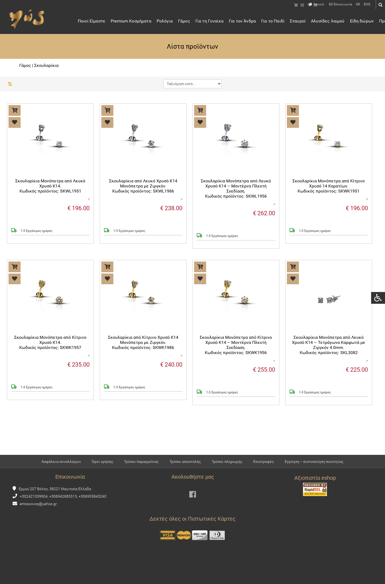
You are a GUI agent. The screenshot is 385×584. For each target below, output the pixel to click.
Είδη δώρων (368, 21)
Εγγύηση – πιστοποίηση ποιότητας (314, 470)
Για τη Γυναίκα (215, 21)
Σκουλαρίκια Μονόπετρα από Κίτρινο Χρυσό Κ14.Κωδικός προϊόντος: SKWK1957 (50, 343)
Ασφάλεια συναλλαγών (61, 470)
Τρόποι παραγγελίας (141, 470)
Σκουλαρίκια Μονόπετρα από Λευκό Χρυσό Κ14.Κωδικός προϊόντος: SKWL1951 (50, 186)
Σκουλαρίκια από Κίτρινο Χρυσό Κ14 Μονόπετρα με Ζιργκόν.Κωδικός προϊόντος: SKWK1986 (143, 343)
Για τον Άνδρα (248, 21)
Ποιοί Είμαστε (97, 21)
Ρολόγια (171, 21)
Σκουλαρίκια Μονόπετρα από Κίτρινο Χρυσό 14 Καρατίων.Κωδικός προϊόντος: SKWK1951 (328, 186)
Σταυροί (303, 21)
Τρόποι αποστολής (185, 470)
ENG (367, 4)
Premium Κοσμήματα (137, 21)
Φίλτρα (21, 84)
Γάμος (190, 21)
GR (358, 4)
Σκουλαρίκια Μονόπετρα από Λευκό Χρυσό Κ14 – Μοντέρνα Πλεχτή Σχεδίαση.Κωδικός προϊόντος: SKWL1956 (236, 189)
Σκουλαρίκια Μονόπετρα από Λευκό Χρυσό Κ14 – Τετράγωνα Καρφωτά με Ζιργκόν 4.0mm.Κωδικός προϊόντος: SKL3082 (328, 345)
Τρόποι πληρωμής (227, 470)
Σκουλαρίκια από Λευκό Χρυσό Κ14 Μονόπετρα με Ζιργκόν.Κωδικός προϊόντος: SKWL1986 (143, 186)
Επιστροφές (263, 470)
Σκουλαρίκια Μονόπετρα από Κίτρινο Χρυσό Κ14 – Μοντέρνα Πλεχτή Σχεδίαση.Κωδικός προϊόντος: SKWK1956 (236, 345)
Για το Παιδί (278, 21)
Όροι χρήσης (102, 470)
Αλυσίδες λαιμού (333, 21)
